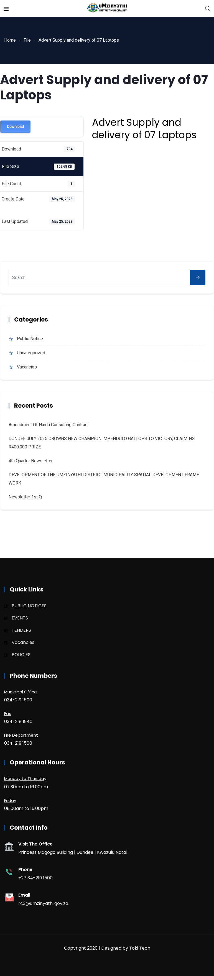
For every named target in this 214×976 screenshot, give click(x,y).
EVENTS (20, 618)
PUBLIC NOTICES (29, 606)
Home (10, 40)
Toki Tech (139, 948)
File (27, 40)
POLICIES (21, 654)
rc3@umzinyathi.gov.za (43, 903)
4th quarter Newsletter (31, 460)
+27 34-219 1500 (35, 878)
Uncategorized (31, 352)
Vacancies (27, 367)
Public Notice (30, 338)
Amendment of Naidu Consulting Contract (49, 424)
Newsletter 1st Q (25, 497)
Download (15, 126)
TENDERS (21, 630)
